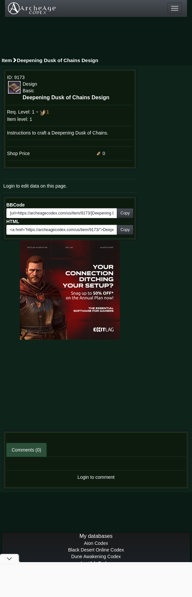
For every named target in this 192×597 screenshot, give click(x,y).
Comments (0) (26, 450)
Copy (125, 213)
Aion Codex (96, 543)
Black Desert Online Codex (96, 550)
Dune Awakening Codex (96, 556)
